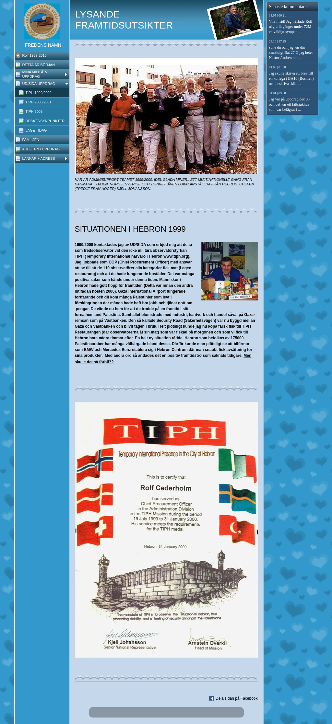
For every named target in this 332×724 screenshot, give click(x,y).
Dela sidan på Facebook (236, 698)
